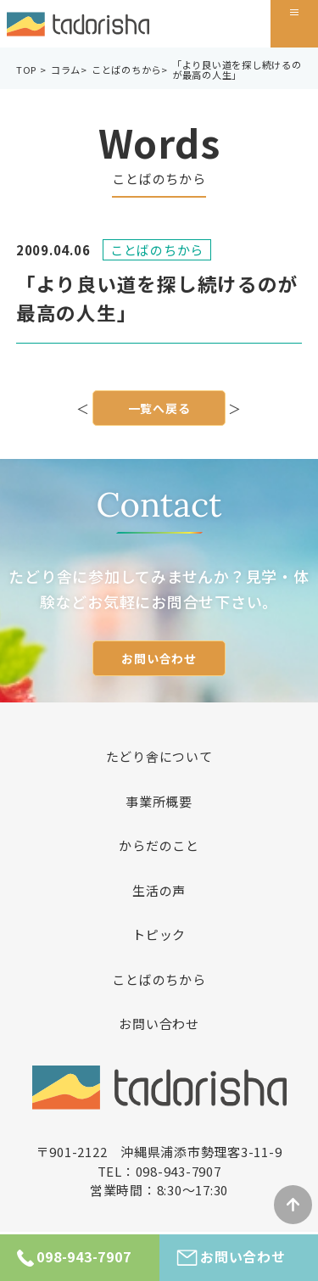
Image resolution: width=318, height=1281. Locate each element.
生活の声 (159, 890)
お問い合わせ (159, 658)
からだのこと (159, 845)
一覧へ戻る (159, 409)
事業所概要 (159, 801)
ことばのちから (158, 979)
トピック (159, 934)
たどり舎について (159, 756)
